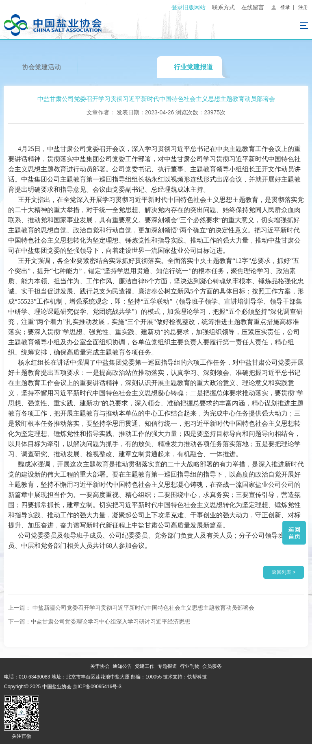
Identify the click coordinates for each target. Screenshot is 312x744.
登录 (285, 7)
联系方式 (223, 7)
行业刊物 (189, 666)
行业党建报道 (193, 66)
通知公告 (122, 666)
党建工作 (144, 666)
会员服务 (212, 666)
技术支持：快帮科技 (184, 677)
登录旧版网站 (188, 7)
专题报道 (167, 666)
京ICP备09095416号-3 (97, 686)
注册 (303, 7)
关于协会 (100, 666)
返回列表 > (283, 572)
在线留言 (252, 7)
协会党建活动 (41, 66)
